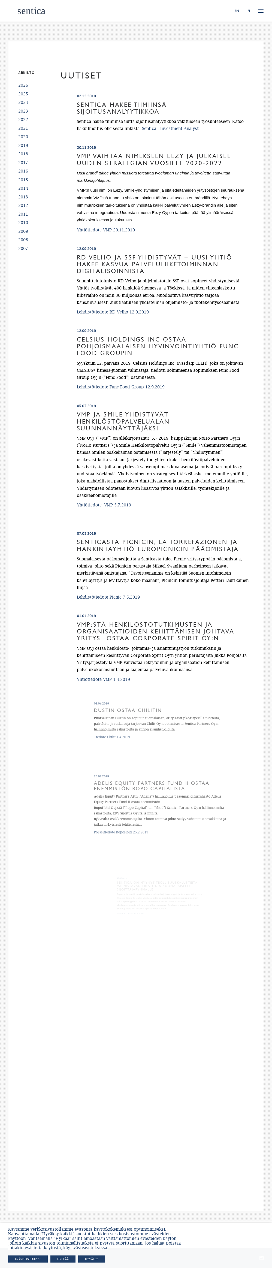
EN (237, 11)
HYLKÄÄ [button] (63, 1259)
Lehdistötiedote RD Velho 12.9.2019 (113, 311)
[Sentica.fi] (22, 10)
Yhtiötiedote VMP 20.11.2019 (106, 229)
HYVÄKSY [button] (91, 1259)
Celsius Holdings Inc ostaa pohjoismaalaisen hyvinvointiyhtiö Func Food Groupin (158, 346)
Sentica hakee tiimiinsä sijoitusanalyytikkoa (122, 108)
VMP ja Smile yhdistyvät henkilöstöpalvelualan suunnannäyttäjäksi (130, 430)
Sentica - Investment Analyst (170, 128)
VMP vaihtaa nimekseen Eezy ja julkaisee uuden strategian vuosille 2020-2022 (154, 159)
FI (249, 11)
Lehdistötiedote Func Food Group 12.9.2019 (121, 386)
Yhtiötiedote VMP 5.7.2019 (115, 495)
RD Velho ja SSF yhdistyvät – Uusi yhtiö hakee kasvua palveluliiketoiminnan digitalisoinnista (154, 264)
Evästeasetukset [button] (28, 1259)
